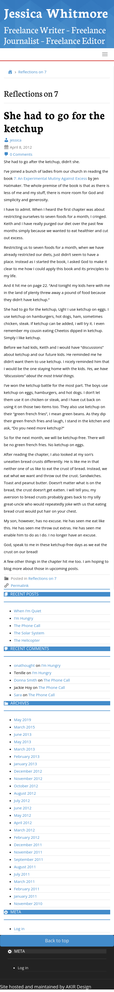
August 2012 (25, 793)
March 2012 (24, 829)
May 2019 (22, 719)
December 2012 (28, 771)
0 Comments (18, 154)
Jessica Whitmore (56, 12)
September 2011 (28, 859)
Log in (19, 928)
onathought (24, 665)
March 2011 (24, 881)
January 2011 (25, 896)
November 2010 (28, 903)
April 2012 (23, 822)
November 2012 (28, 778)
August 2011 (25, 866)
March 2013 (24, 749)
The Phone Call (27, 625)
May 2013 (22, 741)
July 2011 (22, 874)
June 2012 (22, 807)
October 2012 (26, 785)
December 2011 (28, 844)
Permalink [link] (20, 585)
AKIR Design (78, 987)
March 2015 (24, 726)
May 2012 (22, 815)
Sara (18, 694)
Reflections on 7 (32, 71)
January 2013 (25, 763)
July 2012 (22, 800)
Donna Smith (25, 680)
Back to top (57, 940)
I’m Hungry (23, 618)
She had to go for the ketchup (54, 121)
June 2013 (22, 734)
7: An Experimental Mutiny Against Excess (50, 178)
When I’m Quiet (27, 610)
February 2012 (27, 837)
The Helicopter (27, 640)
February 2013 (27, 756)
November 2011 (28, 852)
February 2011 (27, 888)
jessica (13, 140)
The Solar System (29, 632)
